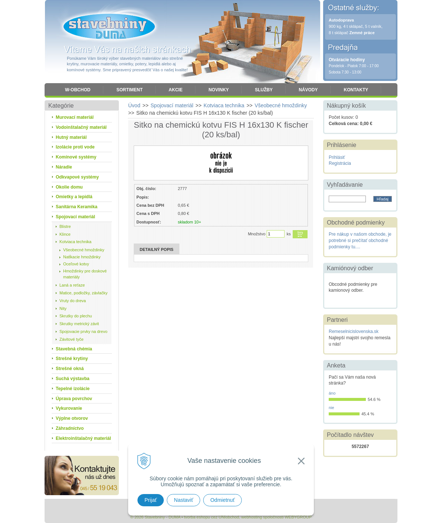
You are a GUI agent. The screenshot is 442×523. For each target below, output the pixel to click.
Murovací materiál (75, 117)
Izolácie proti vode (75, 147)
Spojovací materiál (75, 216)
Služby (264, 89)
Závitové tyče (71, 339)
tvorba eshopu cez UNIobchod (211, 517)
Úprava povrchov (74, 398)
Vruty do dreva (72, 300)
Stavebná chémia (74, 349)
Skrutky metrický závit (79, 323)
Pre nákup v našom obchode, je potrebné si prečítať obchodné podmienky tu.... (360, 240)
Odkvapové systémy (77, 177)
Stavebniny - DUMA (109, 27)
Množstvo (256, 234)
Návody (308, 89)
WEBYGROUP (298, 517)
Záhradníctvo (70, 428)
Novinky (218, 89)
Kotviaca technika (75, 241)
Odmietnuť (222, 500)
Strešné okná (70, 368)
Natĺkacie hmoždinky (82, 257)
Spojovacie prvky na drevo (83, 331)
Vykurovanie (69, 408)
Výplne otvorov (72, 418)
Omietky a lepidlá (74, 196)
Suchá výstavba (73, 378)
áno (332, 393)
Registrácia (340, 163)
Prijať (150, 500)
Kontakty (356, 89)
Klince (65, 234)
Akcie (175, 89)
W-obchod (77, 89)
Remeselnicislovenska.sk (353, 331)
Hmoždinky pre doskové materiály (85, 274)
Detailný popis (156, 249)
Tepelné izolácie (73, 388)
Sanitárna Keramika (76, 206)
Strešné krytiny (72, 358)
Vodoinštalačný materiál (81, 127)
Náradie (64, 167)
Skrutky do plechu (75, 316)
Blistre (65, 226)
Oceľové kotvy (76, 264)
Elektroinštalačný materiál (83, 438)
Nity (62, 308)
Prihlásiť (337, 157)
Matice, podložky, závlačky (83, 293)
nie (331, 407)
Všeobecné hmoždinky (83, 250)
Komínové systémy (76, 157)
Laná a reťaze (72, 285)
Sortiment (129, 89)
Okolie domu (69, 187)
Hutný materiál (71, 137)
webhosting (251, 517)
